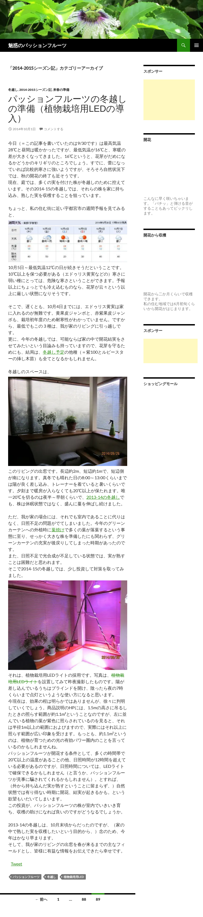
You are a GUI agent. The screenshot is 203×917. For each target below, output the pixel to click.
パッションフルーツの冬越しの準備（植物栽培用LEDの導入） (67, 108)
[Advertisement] (169, 99)
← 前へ (41, 899)
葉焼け (57, 529)
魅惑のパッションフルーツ (37, 45)
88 (84, 899)
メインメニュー (196, 45)
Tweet (16, 863)
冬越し (13, 90)
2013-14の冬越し (103, 497)
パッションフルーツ (26, 876)
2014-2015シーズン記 (35, 90)
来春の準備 (61, 90)
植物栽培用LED (74, 876)
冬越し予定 (53, 351)
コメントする (53, 129)
